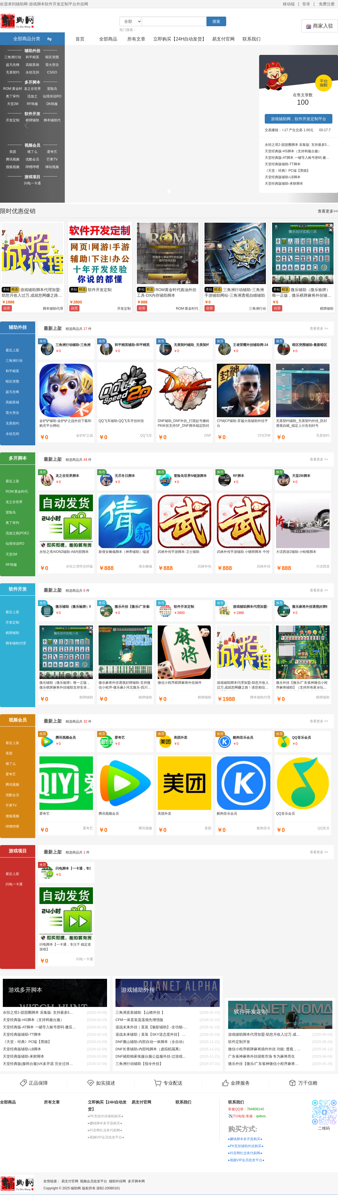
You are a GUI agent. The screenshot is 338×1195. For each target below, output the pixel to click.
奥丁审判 (12, 96)
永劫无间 (32, 72)
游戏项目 (32, 177)
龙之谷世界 (32, 89)
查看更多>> (328, 211)
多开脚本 (32, 82)
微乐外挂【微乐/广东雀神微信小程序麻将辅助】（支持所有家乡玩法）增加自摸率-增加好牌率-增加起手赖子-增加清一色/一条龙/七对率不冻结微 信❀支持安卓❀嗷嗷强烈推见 (264, 1064)
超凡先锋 (12, 65)
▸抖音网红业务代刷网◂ (105, 1130)
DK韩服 (52, 104)
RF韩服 (32, 104)
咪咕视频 (52, 167)
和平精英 (32, 57)
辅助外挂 (32, 50)
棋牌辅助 (32, 120)
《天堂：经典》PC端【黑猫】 (287, 171)
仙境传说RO (52, 96)
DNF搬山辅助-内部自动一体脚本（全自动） (150, 1042)
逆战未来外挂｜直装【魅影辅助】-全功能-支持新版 (152, 1027)
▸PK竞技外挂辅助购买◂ (105, 1116)
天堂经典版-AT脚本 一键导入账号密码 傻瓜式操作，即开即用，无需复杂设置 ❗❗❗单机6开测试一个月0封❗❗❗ (298, 158)
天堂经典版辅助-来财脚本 (284, 184)
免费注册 (327, 4)
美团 (12, 152)
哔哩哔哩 (32, 167)
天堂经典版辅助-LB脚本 (283, 177)
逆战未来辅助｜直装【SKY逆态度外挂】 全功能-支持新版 (152, 1035)
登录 (306, 4)
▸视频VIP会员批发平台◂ (106, 1137)
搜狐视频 (12, 167)
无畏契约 (12, 72)
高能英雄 (32, 65)
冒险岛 (52, 89)
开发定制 (12, 120)
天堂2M (13, 104)
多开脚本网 (136, 1181)
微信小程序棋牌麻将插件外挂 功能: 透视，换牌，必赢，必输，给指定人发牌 (264, 1049)
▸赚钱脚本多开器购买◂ (105, 1123)
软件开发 (32, 113)
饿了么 (32, 152)
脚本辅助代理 (52, 120)
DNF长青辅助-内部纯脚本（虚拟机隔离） (149, 1049)
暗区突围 (52, 57)
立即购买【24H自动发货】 (179, 39)
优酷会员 (32, 159)
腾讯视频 (12, 159)
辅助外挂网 (117, 1181)
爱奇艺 (52, 152)
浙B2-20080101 (108, 1188)
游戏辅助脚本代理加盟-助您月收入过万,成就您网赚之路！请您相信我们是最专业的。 (264, 1035)
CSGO (52, 72)
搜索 (216, 21)
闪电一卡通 (32, 183)
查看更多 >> (319, 328)
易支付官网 (223, 39)
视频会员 (32, 145)
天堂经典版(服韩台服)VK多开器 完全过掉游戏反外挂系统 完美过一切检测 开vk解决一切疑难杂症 (39, 1064)
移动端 (289, 4)
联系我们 (252, 39)
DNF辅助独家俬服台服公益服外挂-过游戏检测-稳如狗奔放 (152, 1056)
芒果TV (51, 159)
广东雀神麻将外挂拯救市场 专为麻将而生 (261, 1056)
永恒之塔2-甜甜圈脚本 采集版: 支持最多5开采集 (298, 145)
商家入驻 (319, 26)
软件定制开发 (239, 1042)
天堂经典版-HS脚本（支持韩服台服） (293, 151)
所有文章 (136, 39)
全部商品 (108, 39)
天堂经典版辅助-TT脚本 (283, 164)
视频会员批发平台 (93, 1181)
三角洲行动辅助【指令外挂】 (139, 1064)
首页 (79, 39)
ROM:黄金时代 (12, 89)
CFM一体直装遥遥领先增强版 (139, 1020)
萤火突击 (52, 65)
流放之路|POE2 (32, 96)
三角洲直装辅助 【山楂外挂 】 (140, 1013)
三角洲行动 (12, 57)
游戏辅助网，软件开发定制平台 (298, 119)
